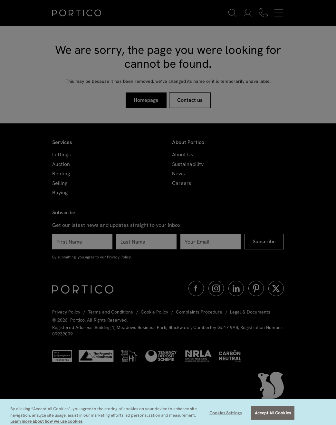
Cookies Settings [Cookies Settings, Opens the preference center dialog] (225, 416)
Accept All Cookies (273, 416)
